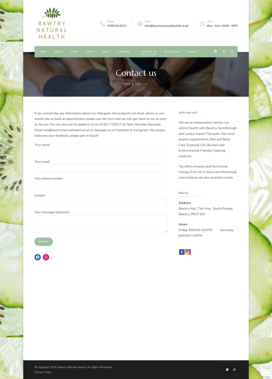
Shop (74, 51)
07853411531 (116, 26)
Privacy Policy (43, 372)
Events (90, 51)
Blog (106, 51)
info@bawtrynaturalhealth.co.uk (166, 26)
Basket (193, 51)
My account (172, 51)
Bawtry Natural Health (72, 367)
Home (43, 51)
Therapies (123, 51)
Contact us (148, 51)
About (58, 51)
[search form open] (232, 52)
